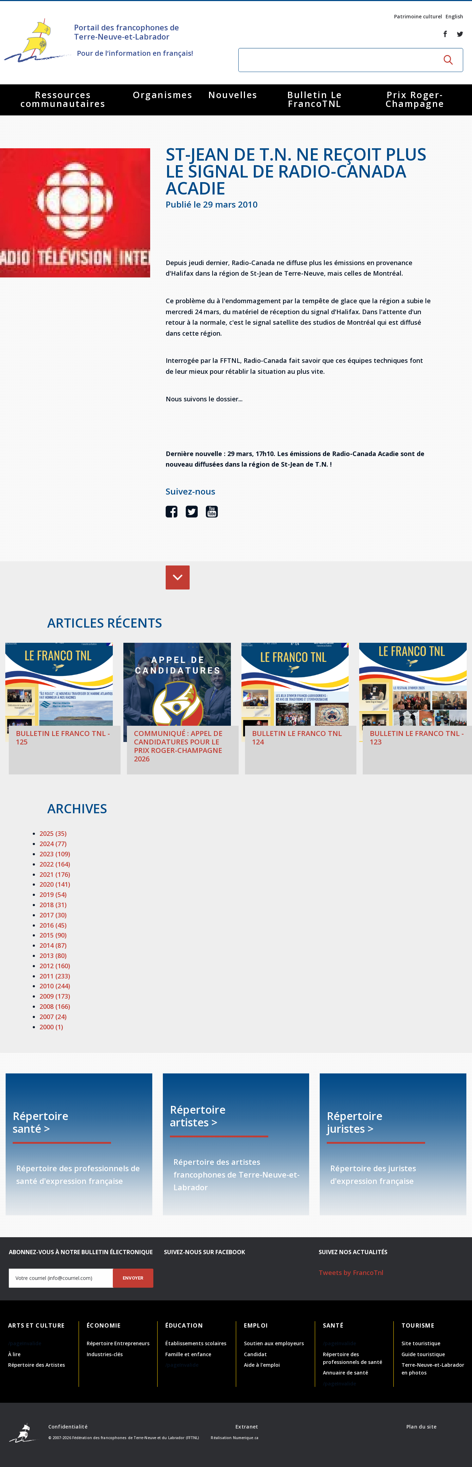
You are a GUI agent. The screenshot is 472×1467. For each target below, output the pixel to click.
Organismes (162, 95)
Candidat (255, 1354)
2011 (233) (54, 976)
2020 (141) (54, 884)
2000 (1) (51, 1027)
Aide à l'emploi (262, 1364)
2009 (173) (54, 996)
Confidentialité (67, 1426)
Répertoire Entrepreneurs (118, 1343)
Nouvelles (233, 95)
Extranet (246, 1426)
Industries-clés (105, 1354)
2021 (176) (54, 874)
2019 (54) (53, 894)
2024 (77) (53, 843)
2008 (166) (54, 1006)
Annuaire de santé (345, 1372)
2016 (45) (53, 925)
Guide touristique (423, 1354)
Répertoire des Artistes (36, 1364)
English (454, 16)
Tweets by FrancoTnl (351, 1272)
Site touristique (420, 1343)
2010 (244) (54, 986)
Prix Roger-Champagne (415, 99)
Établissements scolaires (195, 1343)
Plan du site (421, 1426)
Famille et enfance (188, 1354)
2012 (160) (54, 966)
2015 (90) (53, 935)
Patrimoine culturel (418, 16)
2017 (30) (53, 915)
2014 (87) (53, 945)
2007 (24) (53, 1016)
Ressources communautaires (62, 99)
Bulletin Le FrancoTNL (314, 99)
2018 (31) (53, 904)
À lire (14, 1354)
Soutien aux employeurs (274, 1343)
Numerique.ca (245, 1437)
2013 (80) (53, 955)
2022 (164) (54, 864)
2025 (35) (53, 833)
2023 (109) (54, 854)
